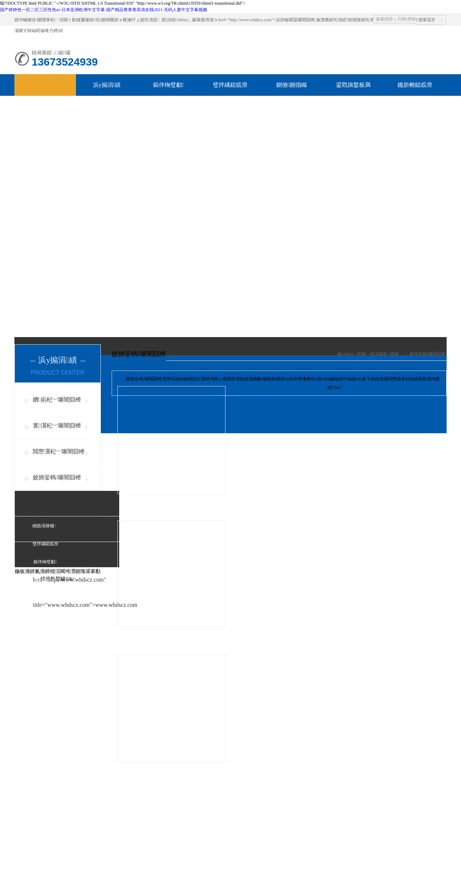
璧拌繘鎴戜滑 (230, 85)
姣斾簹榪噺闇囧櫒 (57, 477)
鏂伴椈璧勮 (168, 85)
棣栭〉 (396, 354)
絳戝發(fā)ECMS (136, 813)
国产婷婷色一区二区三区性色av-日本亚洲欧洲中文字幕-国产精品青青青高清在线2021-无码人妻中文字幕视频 (103, 9)
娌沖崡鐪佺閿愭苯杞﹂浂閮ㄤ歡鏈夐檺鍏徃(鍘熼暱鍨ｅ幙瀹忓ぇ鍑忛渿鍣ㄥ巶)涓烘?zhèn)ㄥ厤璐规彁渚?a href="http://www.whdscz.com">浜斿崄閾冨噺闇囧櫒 (164, 19)
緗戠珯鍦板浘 (45, 633)
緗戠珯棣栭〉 (45, 525)
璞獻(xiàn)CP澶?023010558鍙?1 (95, 845)
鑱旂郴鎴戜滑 (415, 85)
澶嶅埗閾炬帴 (83, 813)
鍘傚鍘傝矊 (291, 85)
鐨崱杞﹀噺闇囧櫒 (57, 400)
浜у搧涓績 (107, 85)
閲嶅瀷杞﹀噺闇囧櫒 (59, 451)
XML (159, 813)
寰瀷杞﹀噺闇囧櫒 (57, 425)
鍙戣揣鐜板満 (353, 85)
